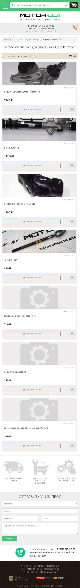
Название (10, 56)
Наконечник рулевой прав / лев (20, 316)
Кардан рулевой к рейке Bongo (19, 204)
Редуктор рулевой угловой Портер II (22, 92)
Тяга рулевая (10, 260)
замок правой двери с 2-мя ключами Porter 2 (26, 428)
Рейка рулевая (11, 148)
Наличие (22, 56)
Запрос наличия (32, 109)
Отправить (9, 539)
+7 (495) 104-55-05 (38, 25)
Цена (32, 56)
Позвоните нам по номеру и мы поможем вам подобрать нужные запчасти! (52, 552)
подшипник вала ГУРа (15, 372)
